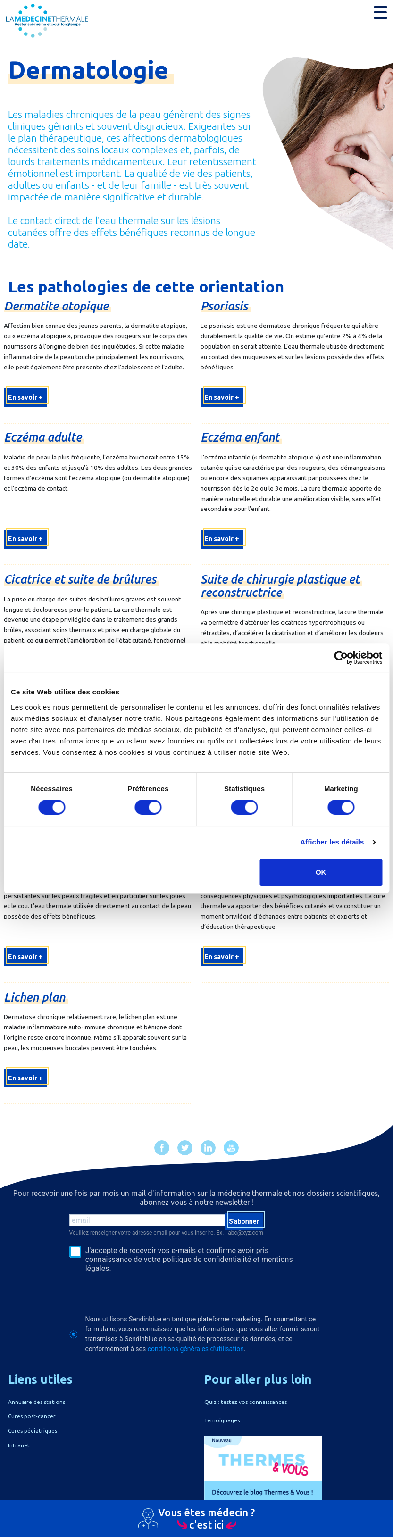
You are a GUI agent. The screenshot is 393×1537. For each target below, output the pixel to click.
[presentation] (141, 1293)
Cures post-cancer (32, 1416)
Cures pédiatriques (32, 1431)
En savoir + (25, 397)
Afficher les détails (332, 842)
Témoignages (222, 1420)
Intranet (19, 1445)
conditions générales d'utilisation (196, 1349)
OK (321, 872)
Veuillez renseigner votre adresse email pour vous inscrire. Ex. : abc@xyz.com (166, 1232)
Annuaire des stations (36, 1402)
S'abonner (244, 1221)
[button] (380, 12)
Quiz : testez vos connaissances (245, 1402)
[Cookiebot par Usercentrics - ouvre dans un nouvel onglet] (341, 658)
